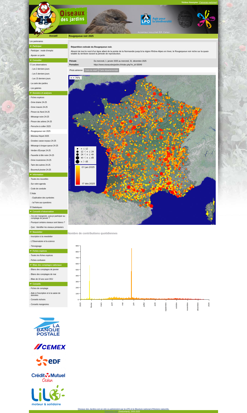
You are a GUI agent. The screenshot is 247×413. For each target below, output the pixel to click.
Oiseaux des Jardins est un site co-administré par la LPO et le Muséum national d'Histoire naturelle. (123, 409)
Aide (32, 193)
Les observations (38, 65)
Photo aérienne (76, 70)
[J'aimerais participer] (208, 2)
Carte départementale (108, 70)
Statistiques (35, 207)
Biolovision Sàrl (111, 411)
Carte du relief (91, 70)
